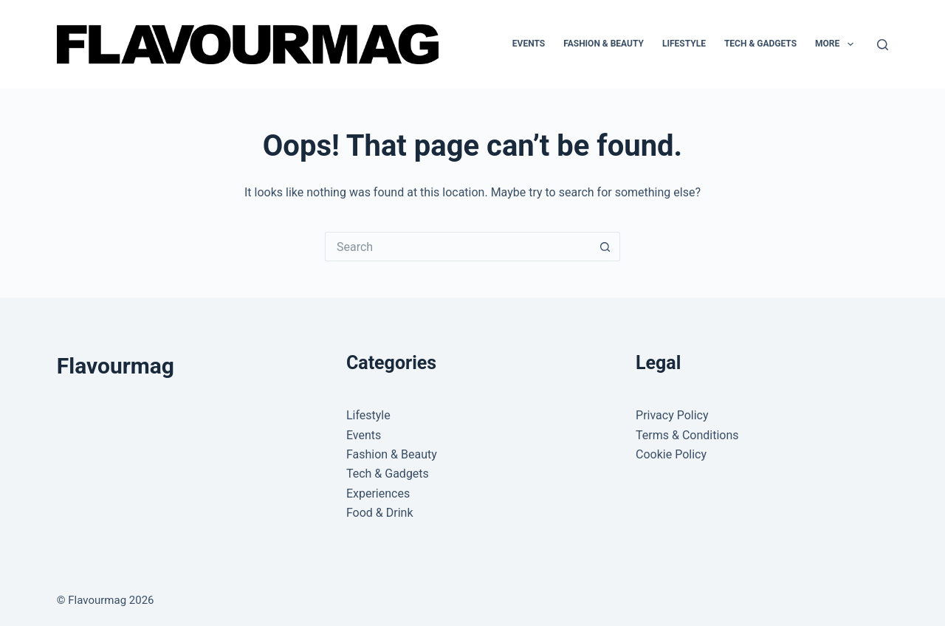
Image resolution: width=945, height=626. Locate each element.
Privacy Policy (672, 415)
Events (528, 43)
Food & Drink (379, 513)
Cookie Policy (671, 454)
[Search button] (605, 246)
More (837, 44)
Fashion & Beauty (603, 43)
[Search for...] (458, 246)
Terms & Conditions (687, 435)
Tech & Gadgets (760, 43)
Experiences (378, 493)
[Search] (882, 44)
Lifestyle (684, 43)
